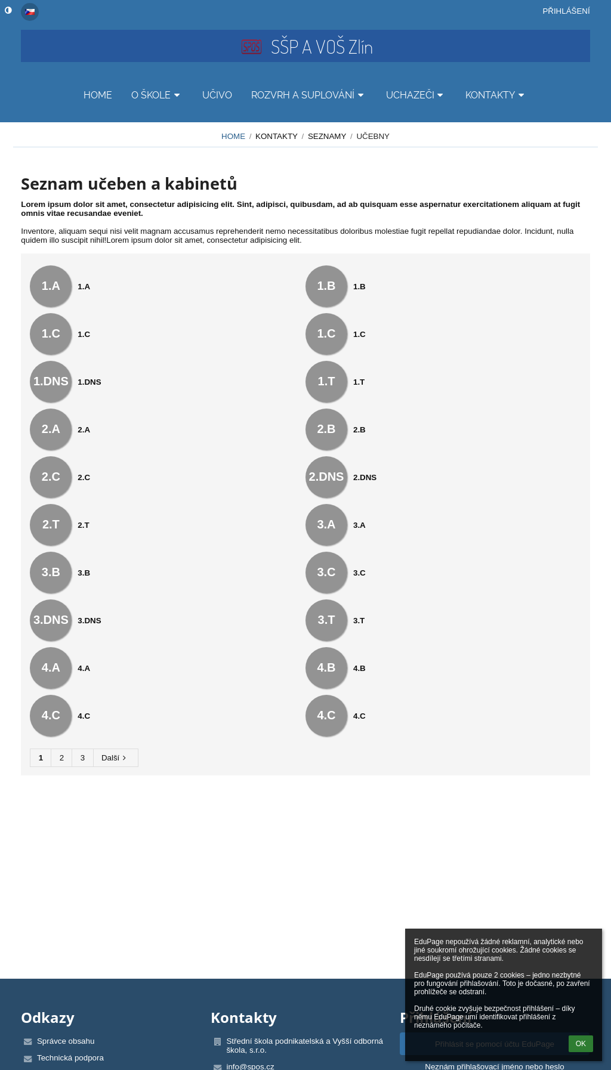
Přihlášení (566, 11)
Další (115, 757)
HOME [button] (98, 95)
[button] (30, 12)
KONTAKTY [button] (496, 95)
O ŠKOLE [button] (157, 95)
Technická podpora (70, 1057)
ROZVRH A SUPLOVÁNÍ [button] (309, 95)
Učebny (373, 136)
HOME (233, 136)
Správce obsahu (65, 1041)
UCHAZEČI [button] (416, 95)
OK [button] (581, 1044)
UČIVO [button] (217, 95)
